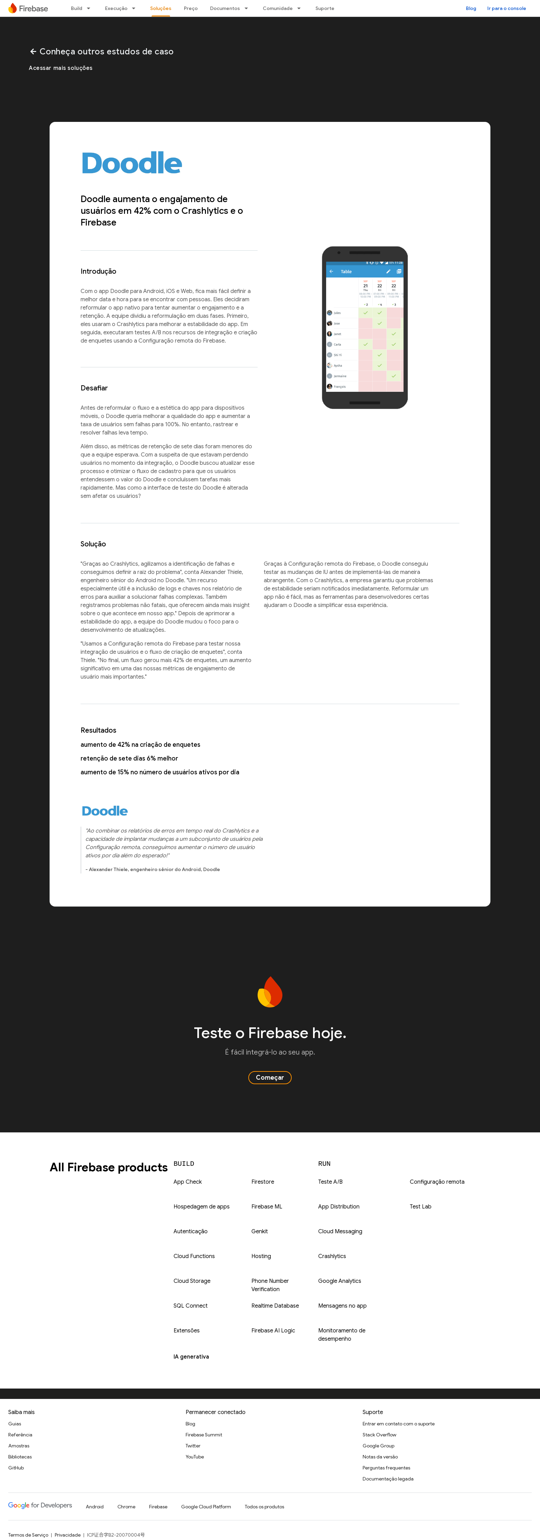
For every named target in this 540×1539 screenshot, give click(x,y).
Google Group (378, 1446)
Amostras (18, 1446)
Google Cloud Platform (206, 1507)
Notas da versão (380, 1457)
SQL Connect (191, 1305)
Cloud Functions (194, 1256)
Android (95, 1507)
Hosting (261, 1256)
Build (76, 8)
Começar (270, 1077)
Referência (20, 1435)
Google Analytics (339, 1281)
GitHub (16, 1468)
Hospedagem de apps (202, 1206)
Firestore (262, 1182)
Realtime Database (275, 1305)
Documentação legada (388, 1479)
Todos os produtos (264, 1507)
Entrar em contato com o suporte (399, 1424)
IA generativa (191, 1356)
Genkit (259, 1231)
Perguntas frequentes (386, 1468)
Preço (191, 8)
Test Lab (421, 1206)
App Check (188, 1182)
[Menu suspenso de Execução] (135, 8)
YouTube (195, 1457)
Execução (116, 8)
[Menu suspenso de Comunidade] (301, 8)
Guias (14, 1424)
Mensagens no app (342, 1305)
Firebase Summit (204, 1435)
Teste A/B (330, 1182)
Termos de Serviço (28, 1535)
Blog (471, 8)
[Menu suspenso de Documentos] (248, 8)
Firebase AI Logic (273, 1330)
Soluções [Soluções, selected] (161, 8)
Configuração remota (437, 1182)
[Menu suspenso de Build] (90, 8)
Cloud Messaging (340, 1231)
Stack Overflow (379, 1435)
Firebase (158, 1507)
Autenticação (191, 1231)
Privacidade (68, 1535)
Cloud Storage (192, 1281)
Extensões (187, 1330)
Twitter (193, 1446)
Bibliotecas (20, 1457)
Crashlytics (332, 1256)
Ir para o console (506, 8)
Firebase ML (266, 1206)
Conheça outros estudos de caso (101, 51)
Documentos (225, 8)
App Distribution (339, 1206)
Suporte (324, 8)
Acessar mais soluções (61, 68)
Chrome (126, 1507)
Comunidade (278, 8)
